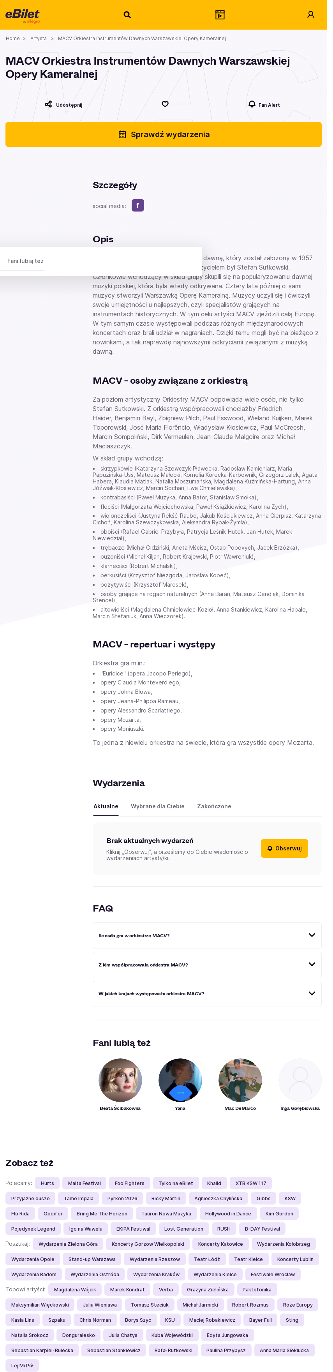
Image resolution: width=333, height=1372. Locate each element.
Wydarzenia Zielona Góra (68, 1244)
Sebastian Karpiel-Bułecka (42, 1350)
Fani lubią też (25, 260)
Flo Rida (20, 1214)
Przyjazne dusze (30, 1198)
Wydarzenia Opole (33, 1259)
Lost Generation (183, 1229)
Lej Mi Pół (22, 1365)
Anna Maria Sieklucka (284, 1350)
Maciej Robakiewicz (212, 1320)
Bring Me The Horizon (102, 1214)
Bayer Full (260, 1320)
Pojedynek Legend (33, 1229)
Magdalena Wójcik (75, 1290)
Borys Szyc (138, 1320)
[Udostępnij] (63, 104)
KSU (170, 1320)
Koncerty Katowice (220, 1244)
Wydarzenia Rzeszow (155, 1259)
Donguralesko (78, 1335)
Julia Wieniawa (100, 1305)
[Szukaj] (128, 14)
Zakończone (214, 806)
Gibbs (264, 1198)
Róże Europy (298, 1305)
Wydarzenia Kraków (156, 1274)
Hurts (47, 1183)
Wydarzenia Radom (33, 1274)
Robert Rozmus (250, 1305)
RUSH (224, 1229)
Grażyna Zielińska (208, 1290)
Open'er (53, 1214)
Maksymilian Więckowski (40, 1305)
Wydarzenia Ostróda (94, 1274)
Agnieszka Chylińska (218, 1198)
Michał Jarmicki (200, 1305)
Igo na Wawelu (85, 1229)
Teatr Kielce (248, 1259)
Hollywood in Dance (228, 1214)
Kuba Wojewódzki (172, 1335)
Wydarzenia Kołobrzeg (283, 1244)
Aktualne (105, 806)
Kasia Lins (22, 1320)
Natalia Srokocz (29, 1335)
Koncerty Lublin (295, 1259)
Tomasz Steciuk (150, 1305)
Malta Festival (84, 1183)
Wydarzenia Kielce (215, 1274)
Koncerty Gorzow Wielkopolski (148, 1244)
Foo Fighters (129, 1183)
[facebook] (138, 205)
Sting (292, 1320)
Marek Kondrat (127, 1290)
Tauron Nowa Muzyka (166, 1214)
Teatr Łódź (207, 1259)
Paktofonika (257, 1290)
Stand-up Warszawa (92, 1259)
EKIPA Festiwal (133, 1229)
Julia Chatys (123, 1335)
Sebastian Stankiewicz (114, 1350)
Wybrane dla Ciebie (158, 806)
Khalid (214, 1183)
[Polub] (165, 104)
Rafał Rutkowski (173, 1350)
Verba (166, 1290)
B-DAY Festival (262, 1229)
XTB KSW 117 (251, 1183)
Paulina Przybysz (226, 1350)
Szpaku (56, 1320)
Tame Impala (78, 1198)
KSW (290, 1198)
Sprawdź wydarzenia (164, 134)
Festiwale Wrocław (273, 1274)
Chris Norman (95, 1320)
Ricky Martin (166, 1198)
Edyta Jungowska (227, 1335)
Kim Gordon (279, 1214)
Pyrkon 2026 (122, 1198)
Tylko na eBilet (176, 1183)
